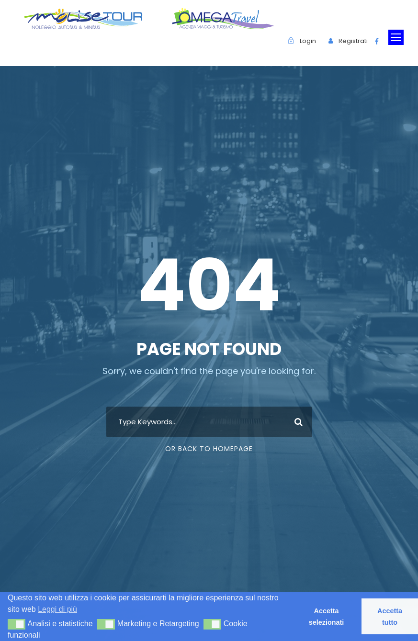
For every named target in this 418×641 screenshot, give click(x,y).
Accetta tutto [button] (389, 616)
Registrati (353, 40)
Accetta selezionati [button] (326, 616)
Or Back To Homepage (209, 448)
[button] (16, 624)
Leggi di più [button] (57, 609)
